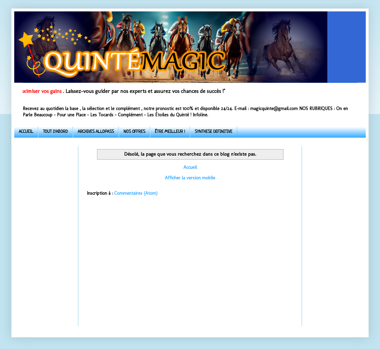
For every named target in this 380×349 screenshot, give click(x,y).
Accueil (190, 167)
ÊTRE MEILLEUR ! (170, 131)
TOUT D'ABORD (55, 131)
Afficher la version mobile (190, 177)
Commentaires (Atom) (135, 193)
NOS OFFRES (134, 131)
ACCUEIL (26, 131)
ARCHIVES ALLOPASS (96, 131)
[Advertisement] (46, 231)
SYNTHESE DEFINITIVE (213, 131)
